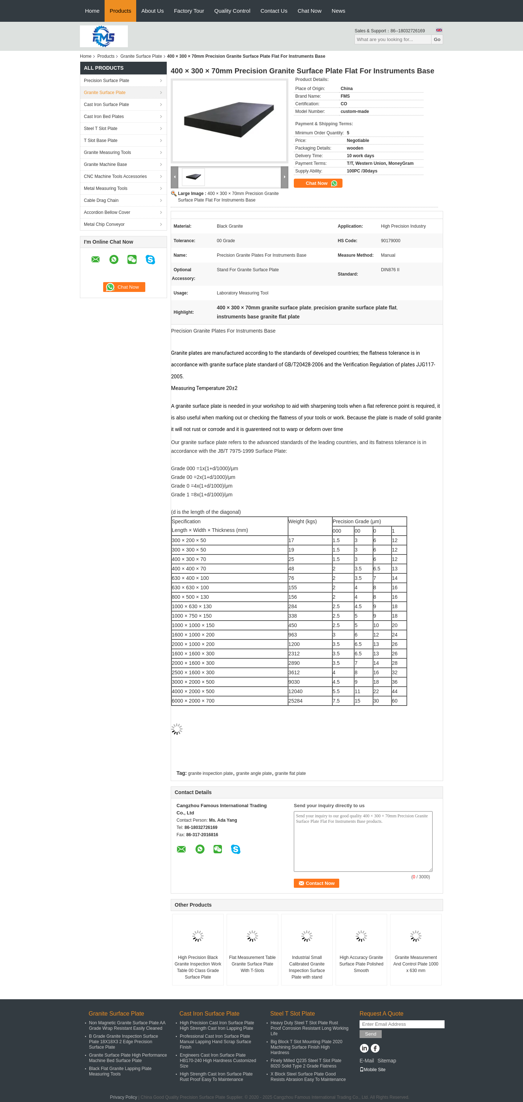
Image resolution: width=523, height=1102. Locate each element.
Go (437, 39)
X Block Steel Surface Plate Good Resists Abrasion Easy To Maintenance (308, 1076)
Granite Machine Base (105, 164)
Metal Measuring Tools (105, 188)
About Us (152, 11)
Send (370, 1034)
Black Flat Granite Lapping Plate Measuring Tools (120, 1071)
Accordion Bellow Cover (107, 212)
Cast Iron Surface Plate (106, 104)
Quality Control (232, 11)
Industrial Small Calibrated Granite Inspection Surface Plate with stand (307, 967)
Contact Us (273, 11)
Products (120, 11)
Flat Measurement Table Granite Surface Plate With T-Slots (252, 964)
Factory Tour (189, 11)
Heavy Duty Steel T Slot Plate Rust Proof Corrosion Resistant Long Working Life (310, 1028)
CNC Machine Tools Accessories (115, 176)
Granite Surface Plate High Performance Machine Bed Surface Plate (128, 1058)
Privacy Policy (123, 1097)
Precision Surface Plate (106, 80)
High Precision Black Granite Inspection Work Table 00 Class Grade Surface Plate (198, 967)
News (338, 11)
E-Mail (367, 1061)
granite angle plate (254, 773)
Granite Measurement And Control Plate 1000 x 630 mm (415, 964)
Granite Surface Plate (141, 56)
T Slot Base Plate (101, 140)
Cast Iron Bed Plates (104, 116)
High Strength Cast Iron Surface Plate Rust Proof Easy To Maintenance (216, 1076)
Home (92, 11)
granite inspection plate (210, 773)
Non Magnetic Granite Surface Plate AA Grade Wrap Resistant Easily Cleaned (127, 1025)
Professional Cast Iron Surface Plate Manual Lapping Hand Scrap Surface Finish (215, 1042)
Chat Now (309, 10)
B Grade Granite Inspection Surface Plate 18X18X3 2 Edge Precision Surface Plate (123, 1042)
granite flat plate (290, 773)
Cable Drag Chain (101, 200)
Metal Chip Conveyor (104, 224)
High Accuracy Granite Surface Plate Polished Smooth (361, 964)
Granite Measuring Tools (107, 152)
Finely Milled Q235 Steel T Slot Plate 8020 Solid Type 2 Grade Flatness (306, 1063)
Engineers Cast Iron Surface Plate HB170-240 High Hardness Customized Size (218, 1061)
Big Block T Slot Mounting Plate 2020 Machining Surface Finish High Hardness (306, 1047)
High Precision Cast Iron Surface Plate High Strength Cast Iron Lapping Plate (217, 1025)
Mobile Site (372, 1069)
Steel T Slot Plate (100, 128)
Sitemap (386, 1061)
